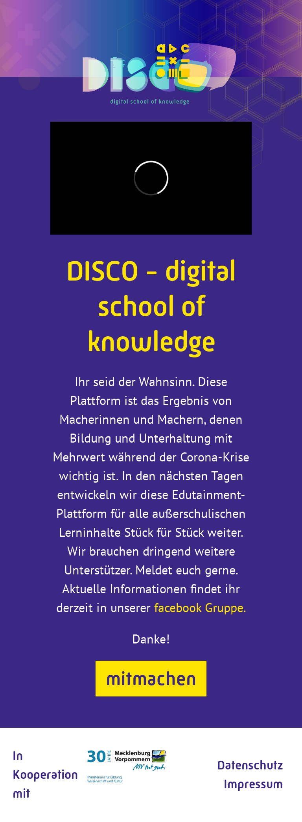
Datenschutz (250, 765)
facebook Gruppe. (200, 607)
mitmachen (151, 678)
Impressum (253, 784)
